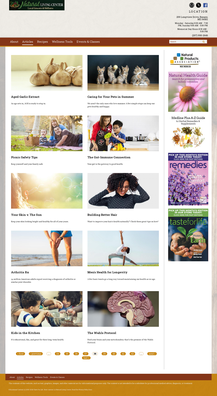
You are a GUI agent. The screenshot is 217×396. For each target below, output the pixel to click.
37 (85, 353)
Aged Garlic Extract (25, 97)
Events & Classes (88, 42)
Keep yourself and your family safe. (27, 164)
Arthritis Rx (20, 272)
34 (57, 353)
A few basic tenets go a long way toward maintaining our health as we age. (121, 279)
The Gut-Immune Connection (109, 157)
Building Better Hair (102, 215)
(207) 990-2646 (200, 35)
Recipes (42, 42)
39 (104, 353)
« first (20, 353)
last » (86, 357)
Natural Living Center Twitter (198, 5)
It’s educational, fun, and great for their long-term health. (37, 339)
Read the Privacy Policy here (82, 390)
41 (123, 353)
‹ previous (35, 353)
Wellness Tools (62, 42)
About (14, 42)
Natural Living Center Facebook (205, 5)
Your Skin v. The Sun (26, 215)
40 (114, 353)
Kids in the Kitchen (25, 333)
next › (152, 353)
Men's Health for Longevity (107, 272)
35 (67, 353)
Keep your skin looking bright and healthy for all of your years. (40, 221)
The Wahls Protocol (101, 333)
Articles (27, 42)
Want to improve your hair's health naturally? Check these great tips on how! (122, 221)
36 (76, 353)
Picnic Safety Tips (24, 157)
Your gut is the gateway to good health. (105, 164)
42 (132, 353)
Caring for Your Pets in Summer (110, 97)
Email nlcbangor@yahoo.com (191, 5)
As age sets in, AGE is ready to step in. (28, 103)
